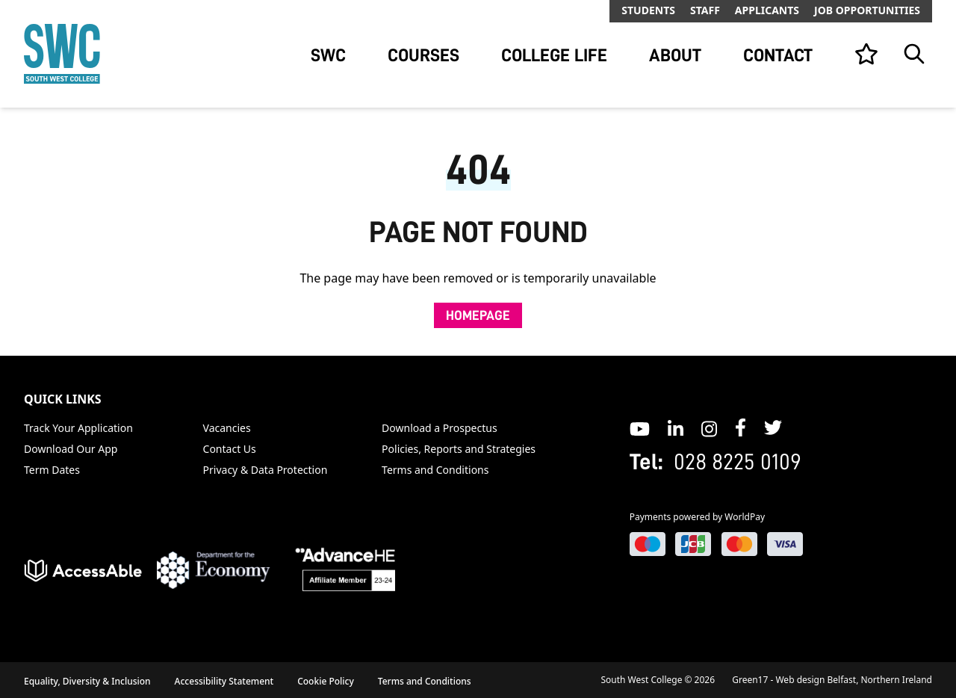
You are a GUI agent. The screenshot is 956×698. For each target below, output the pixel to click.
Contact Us (229, 449)
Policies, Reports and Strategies (459, 449)
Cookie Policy (325, 681)
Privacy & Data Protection (265, 470)
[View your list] (866, 54)
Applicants (767, 10)
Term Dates (52, 470)
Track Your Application (78, 428)
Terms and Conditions (435, 470)
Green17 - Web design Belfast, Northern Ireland (832, 679)
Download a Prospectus (439, 428)
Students (648, 10)
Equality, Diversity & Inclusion (87, 681)
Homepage (478, 315)
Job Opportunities (867, 10)
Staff (705, 10)
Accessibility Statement (224, 681)
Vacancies (227, 428)
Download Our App (70, 449)
